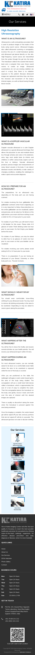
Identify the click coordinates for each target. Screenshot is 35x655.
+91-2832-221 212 (12, 621)
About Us (4, 552)
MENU (6, 14)
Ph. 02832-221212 (12, 11)
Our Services (5, 555)
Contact (4, 565)
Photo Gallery (5, 562)
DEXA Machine (6, 558)
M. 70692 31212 (21, 11)
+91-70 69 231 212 (12, 619)
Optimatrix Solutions (25, 652)
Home (3, 549)
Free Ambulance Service (16, 9)
